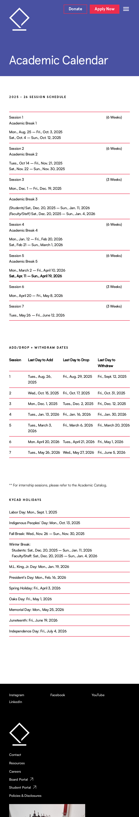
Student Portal (20, 787)
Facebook (57, 695)
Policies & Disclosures (25, 795)
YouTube (98, 695)
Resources (17, 763)
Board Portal (18, 779)
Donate (75, 8)
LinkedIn (15, 702)
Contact (15, 754)
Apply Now (104, 8)
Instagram (16, 695)
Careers (15, 771)
